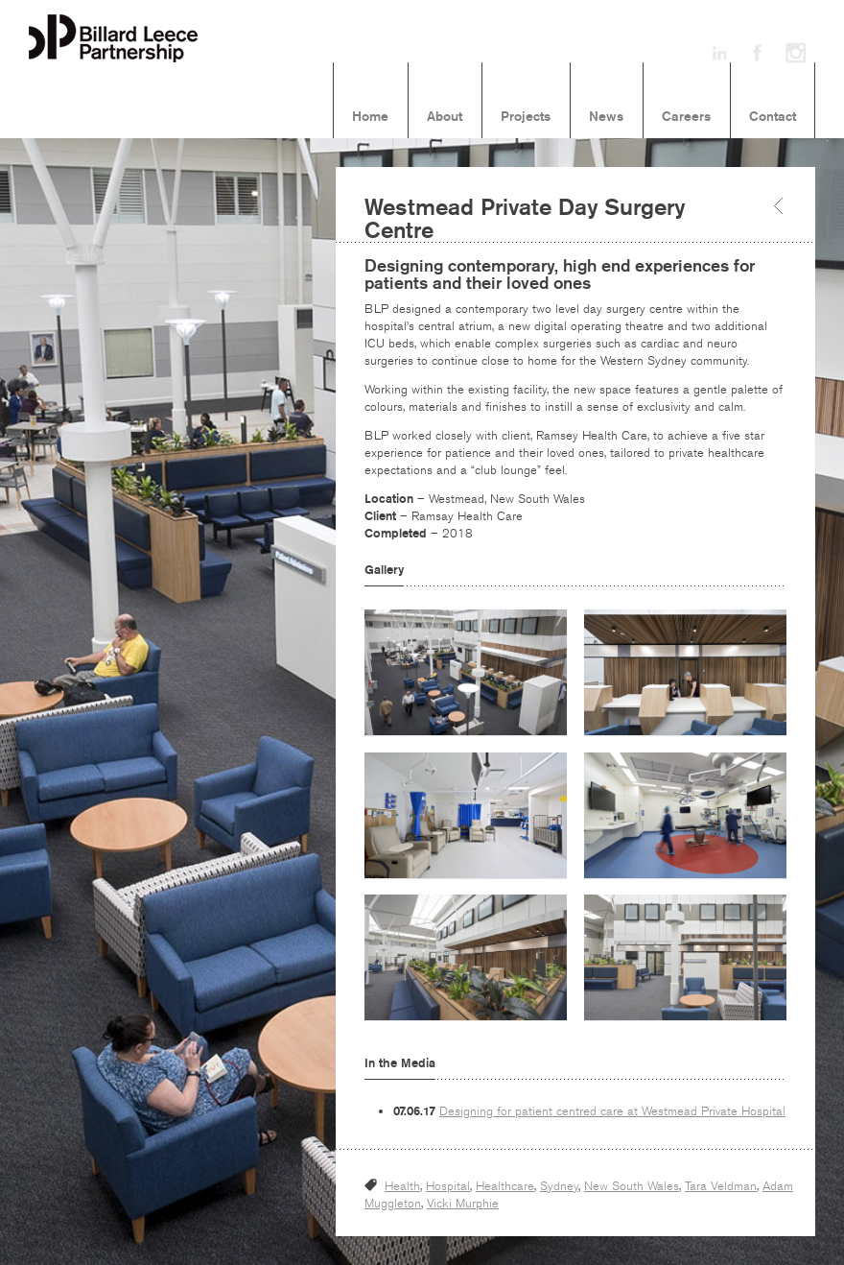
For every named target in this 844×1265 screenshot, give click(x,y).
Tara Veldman (721, 1186)
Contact (772, 117)
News (606, 117)
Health (402, 1186)
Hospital (448, 1186)
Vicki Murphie (463, 1203)
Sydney (559, 1186)
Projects (526, 117)
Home (370, 117)
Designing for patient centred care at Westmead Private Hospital (612, 1111)
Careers (686, 117)
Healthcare (505, 1186)
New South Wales (631, 1186)
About (444, 117)
